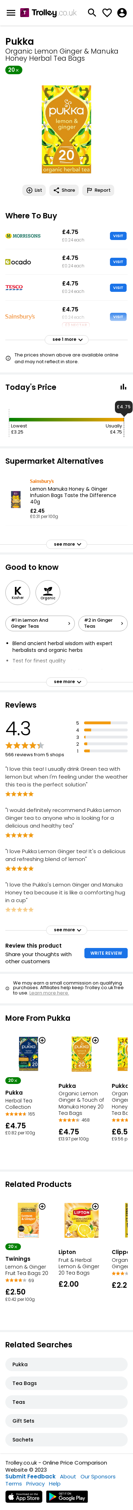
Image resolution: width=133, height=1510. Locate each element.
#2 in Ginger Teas (105, 623)
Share (64, 190)
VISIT (118, 236)
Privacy (35, 1483)
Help (55, 1483)
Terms (13, 1483)
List (34, 190)
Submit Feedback (30, 1476)
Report (98, 190)
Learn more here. (49, 993)
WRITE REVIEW (106, 953)
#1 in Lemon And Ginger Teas (42, 623)
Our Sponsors (98, 1476)
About (68, 1476)
